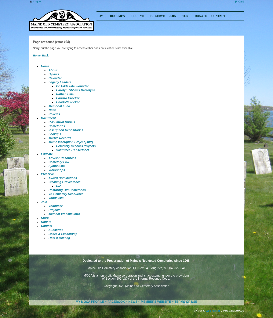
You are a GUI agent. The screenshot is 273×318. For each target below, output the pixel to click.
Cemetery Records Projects (76, 146)
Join (44, 202)
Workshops (57, 170)
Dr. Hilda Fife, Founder (72, 86)
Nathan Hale (65, 94)
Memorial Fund (59, 106)
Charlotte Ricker (68, 102)
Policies (54, 114)
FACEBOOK (116, 301)
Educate (47, 154)
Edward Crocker (67, 98)
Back (45, 55)
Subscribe (56, 230)
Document (48, 118)
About (53, 70)
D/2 (58, 186)
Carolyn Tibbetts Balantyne (75, 90)
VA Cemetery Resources (66, 194)
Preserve (47, 174)
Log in (37, 1)
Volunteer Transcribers (72, 150)
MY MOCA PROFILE (90, 301)
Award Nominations (63, 178)
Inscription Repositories (66, 130)
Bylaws (54, 74)
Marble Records (60, 138)
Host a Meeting (59, 237)
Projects (54, 210)
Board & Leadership (63, 234)
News (52, 110)
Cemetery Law (59, 162)
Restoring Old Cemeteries (67, 190)
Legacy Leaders (60, 82)
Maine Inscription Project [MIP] (71, 142)
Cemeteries (57, 126)
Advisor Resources (62, 158)
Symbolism (57, 166)
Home (37, 55)
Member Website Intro (64, 214)
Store (45, 218)
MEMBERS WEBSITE (156, 301)
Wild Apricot (213, 311)
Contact (46, 226)
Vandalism (56, 198)
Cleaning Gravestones (65, 182)
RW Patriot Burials (62, 122)
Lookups (55, 134)
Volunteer (55, 206)
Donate (46, 222)
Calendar (55, 78)
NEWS (132, 301)
